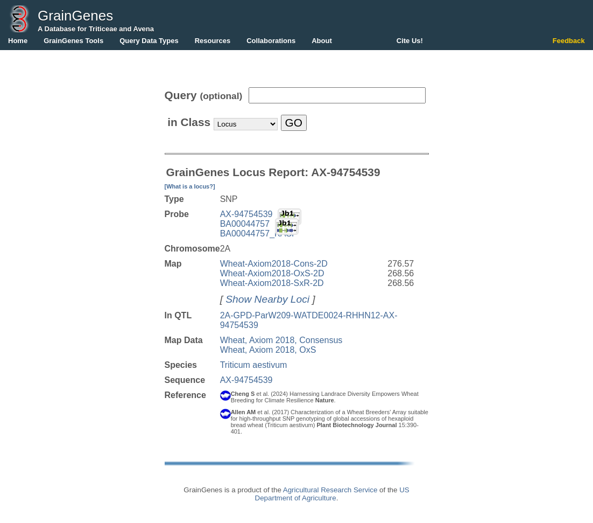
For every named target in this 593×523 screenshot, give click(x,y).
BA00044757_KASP (259, 233)
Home (17, 41)
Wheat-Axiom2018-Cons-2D (274, 263)
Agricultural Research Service (330, 490)
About (322, 41)
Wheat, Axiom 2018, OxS (268, 349)
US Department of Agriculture (332, 494)
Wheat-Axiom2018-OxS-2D (272, 273)
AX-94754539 (246, 214)
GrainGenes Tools (73, 41)
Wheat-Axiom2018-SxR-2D (272, 283)
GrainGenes (75, 16)
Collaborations (270, 41)
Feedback (569, 41)
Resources (212, 41)
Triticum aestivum (253, 364)
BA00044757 (245, 223)
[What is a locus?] (190, 186)
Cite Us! (410, 41)
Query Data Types (149, 41)
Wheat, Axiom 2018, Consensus (281, 340)
